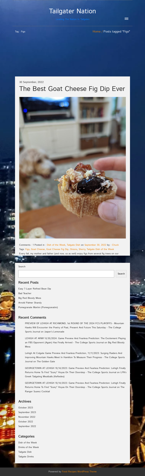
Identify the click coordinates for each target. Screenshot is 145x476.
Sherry (82, 249)
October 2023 (25, 407)
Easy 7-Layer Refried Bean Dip (34, 288)
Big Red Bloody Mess (29, 298)
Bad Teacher (24, 293)
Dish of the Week (56, 245)
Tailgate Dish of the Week (100, 249)
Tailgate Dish (73, 245)
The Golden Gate (46, 361)
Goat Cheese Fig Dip (57, 249)
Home (97, 31)
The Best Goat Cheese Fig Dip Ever (72, 89)
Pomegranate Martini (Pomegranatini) (38, 307)
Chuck (115, 245)
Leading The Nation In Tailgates (72, 14)
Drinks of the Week (28, 447)
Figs (27, 249)
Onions (73, 249)
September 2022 (27, 426)
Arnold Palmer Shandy (30, 302)
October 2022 (25, 421)
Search (22, 266)
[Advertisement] (111, 52)
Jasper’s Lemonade (54, 331)
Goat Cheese (38, 249)
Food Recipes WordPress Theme (79, 471)
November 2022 (26, 417)
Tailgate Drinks (26, 456)
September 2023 (27, 412)
